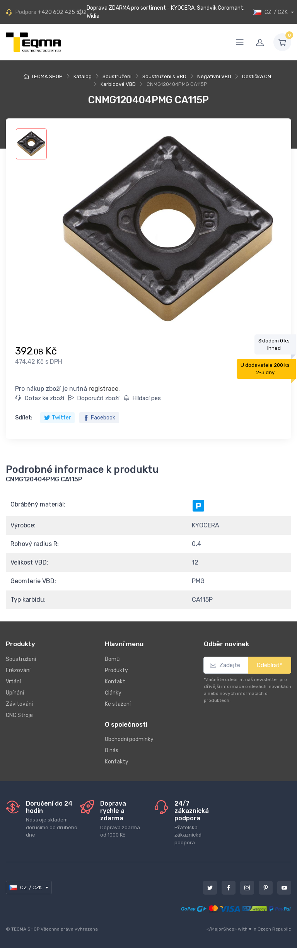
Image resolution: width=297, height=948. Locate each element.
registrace (103, 388)
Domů (112, 659)
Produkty (116, 670)
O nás (111, 750)
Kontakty (116, 761)
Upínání (15, 693)
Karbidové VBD (118, 84)
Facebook (99, 417)
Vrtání (13, 681)
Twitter (57, 417)
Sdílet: (23, 417)
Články (113, 693)
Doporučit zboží (93, 398)
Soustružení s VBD (164, 76)
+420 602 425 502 (62, 12)
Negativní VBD (214, 76)
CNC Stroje (19, 715)
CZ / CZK (271, 12)
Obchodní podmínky (129, 739)
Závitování (19, 704)
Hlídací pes (142, 398)
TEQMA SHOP (47, 76)
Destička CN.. (257, 76)
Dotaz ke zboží (39, 398)
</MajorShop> (222, 929)
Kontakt (115, 681)
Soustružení (116, 76)
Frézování (18, 670)
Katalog (82, 76)
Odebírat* (269, 665)
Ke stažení (118, 704)
